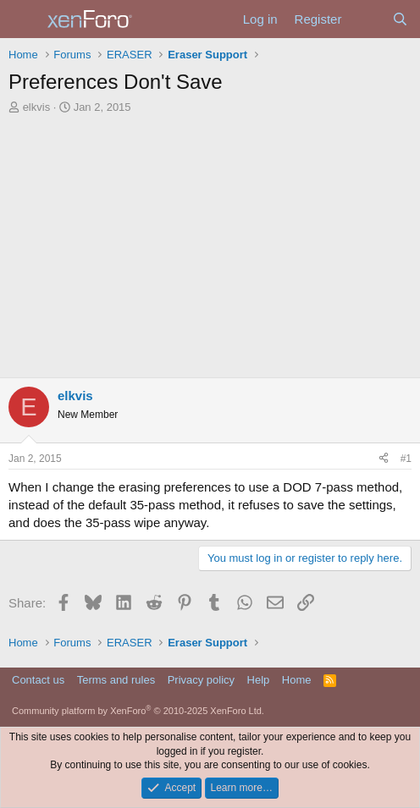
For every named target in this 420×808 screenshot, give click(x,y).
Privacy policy (201, 679)
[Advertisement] (210, 250)
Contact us (38, 679)
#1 (406, 458)
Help (258, 679)
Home (297, 679)
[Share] (384, 459)
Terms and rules (116, 679)
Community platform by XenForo (138, 711)
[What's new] (366, 19)
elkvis (37, 107)
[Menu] (23, 19)
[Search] (400, 19)
